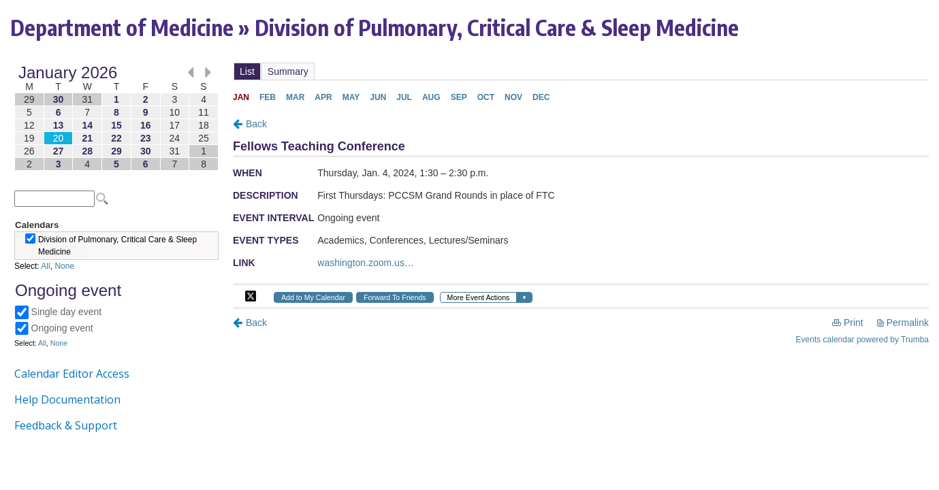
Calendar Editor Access (71, 373)
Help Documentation (67, 399)
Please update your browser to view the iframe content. (116, 118)
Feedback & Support (65, 425)
